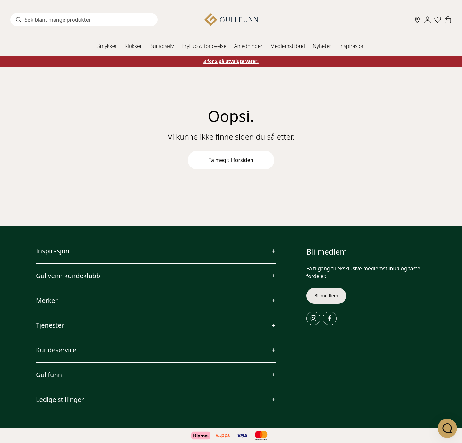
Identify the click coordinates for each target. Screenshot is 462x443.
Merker (47, 300)
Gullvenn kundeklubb (68, 275)
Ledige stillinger (60, 399)
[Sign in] (427, 19)
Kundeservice (56, 350)
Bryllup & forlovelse (204, 46)
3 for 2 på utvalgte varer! (231, 61)
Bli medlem (326, 296)
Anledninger (248, 46)
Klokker (133, 46)
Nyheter (322, 46)
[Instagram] (313, 318)
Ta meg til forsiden (231, 160)
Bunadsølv (162, 46)
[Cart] (448, 19)
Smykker (107, 46)
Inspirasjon (352, 46)
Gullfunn (49, 374)
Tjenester (50, 325)
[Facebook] (330, 318)
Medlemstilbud (287, 46)
